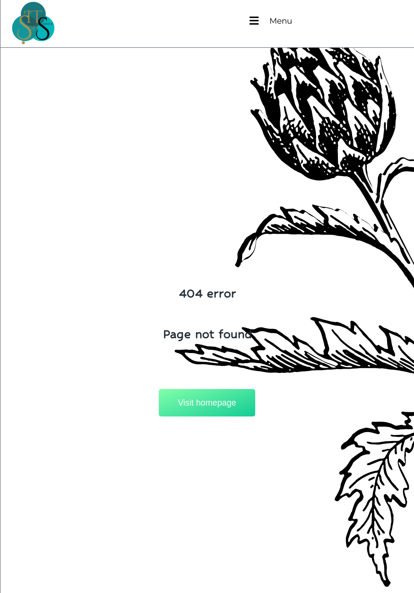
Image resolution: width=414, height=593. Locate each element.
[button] (270, 14)
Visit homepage (207, 402)
